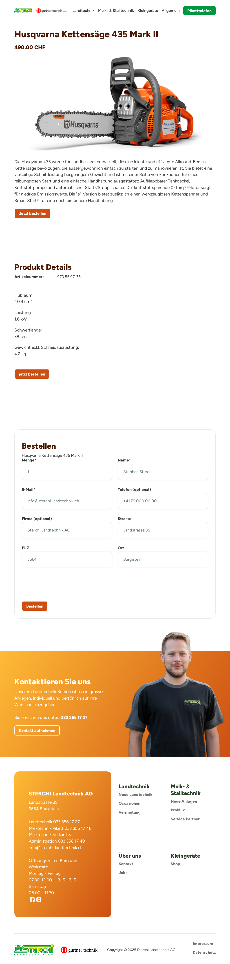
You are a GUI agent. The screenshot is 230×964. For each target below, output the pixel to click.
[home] (23, 10)
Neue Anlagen (184, 801)
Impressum (203, 943)
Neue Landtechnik (136, 794)
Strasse (124, 518)
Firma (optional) (37, 518)
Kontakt (126, 863)
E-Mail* (28, 489)
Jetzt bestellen (32, 213)
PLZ (25, 547)
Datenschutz (204, 952)
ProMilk (178, 810)
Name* (124, 460)
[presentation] (56, 583)
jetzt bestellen (32, 374)
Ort (121, 547)
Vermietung (130, 812)
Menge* (29, 460)
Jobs (123, 872)
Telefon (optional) (134, 489)
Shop (175, 863)
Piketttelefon (199, 10)
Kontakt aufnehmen (37, 730)
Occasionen (129, 803)
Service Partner (185, 819)
